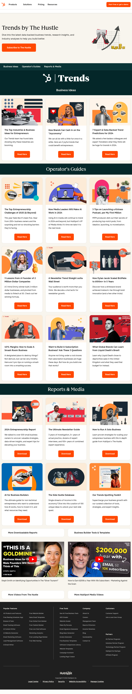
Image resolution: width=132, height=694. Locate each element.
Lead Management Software (13, 642)
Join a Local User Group (113, 618)
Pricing (41, 4)
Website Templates (66, 653)
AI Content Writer (10, 630)
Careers (85, 618)
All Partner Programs (112, 642)
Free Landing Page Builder (39, 638)
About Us (86, 614)
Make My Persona (66, 626)
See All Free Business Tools (69, 614)
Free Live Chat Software (38, 630)
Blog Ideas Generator (67, 634)
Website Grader (65, 622)
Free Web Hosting (36, 642)
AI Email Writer (9, 645)
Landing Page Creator (67, 661)
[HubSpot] (3, 4)
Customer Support (111, 614)
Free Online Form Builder (38, 622)
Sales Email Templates (37, 618)
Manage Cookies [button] (97, 686)
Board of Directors (89, 626)
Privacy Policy (48, 686)
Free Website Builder (37, 614)
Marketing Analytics (36, 634)
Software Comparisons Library (67, 647)
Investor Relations (89, 630)
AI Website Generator (11, 634)
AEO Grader (64, 618)
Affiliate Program (111, 658)
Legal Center (33, 686)
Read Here (22, 154)
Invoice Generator (66, 638)
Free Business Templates (68, 642)
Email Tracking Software (12, 626)
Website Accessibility (77, 686)
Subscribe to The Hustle (19, 47)
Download (22, 454)
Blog (84, 634)
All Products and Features (13, 614)
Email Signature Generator (69, 630)
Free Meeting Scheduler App (14, 618)
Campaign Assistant (67, 657)
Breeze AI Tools (9, 622)
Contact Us (86, 642)
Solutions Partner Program (114, 646)
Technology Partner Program (115, 650)
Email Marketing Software (13, 638)
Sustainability (87, 638)
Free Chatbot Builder (37, 626)
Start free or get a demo (118, 4)
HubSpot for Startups (112, 654)
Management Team (89, 622)
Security (61, 686)
